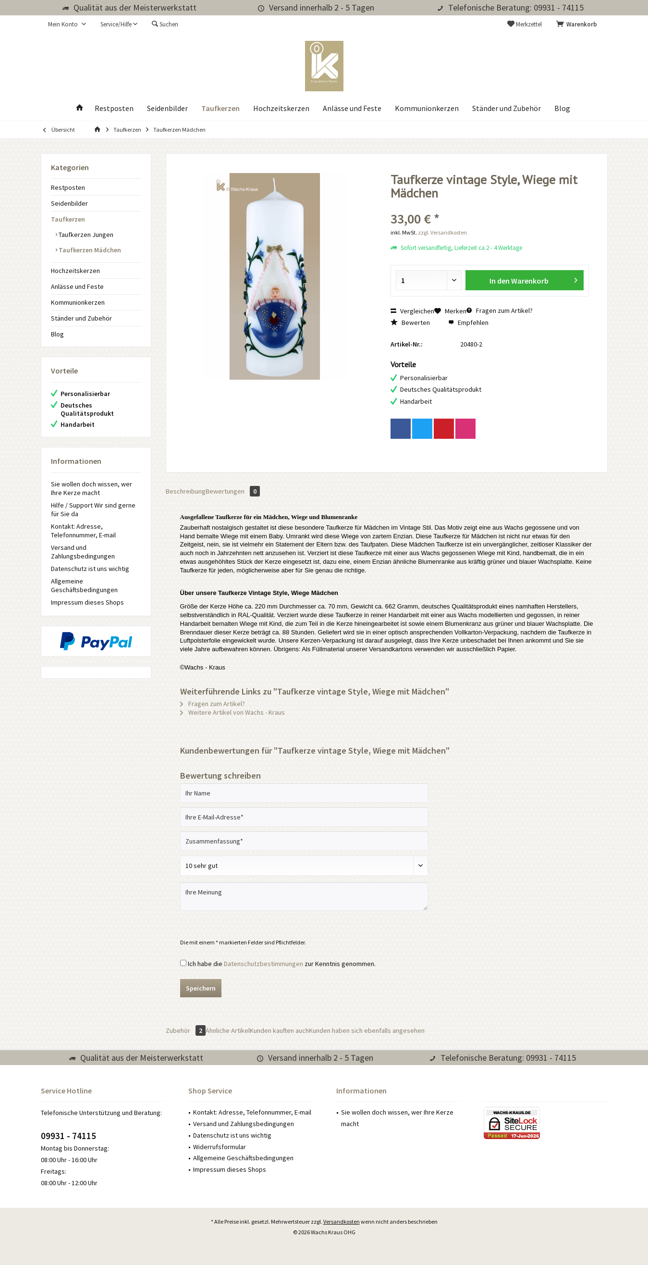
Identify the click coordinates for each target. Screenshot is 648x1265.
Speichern (201, 988)
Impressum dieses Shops (87, 602)
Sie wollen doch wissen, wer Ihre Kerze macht (91, 488)
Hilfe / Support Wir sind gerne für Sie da (93, 509)
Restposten (68, 187)
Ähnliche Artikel (228, 1030)
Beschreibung (186, 491)
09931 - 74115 (68, 1135)
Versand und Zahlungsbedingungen (83, 551)
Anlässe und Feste (77, 286)
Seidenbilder (69, 203)
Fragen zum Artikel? (499, 310)
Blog (57, 334)
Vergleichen (412, 311)
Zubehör (186, 1030)
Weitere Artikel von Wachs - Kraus (232, 712)
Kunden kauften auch (279, 1030)
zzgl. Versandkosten (442, 232)
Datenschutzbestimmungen (263, 963)
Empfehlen (468, 322)
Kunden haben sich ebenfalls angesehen (367, 1030)
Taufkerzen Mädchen (89, 250)
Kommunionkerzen (78, 302)
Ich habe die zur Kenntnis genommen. (282, 963)
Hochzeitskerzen (75, 270)
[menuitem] (578, 24)
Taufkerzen (68, 219)
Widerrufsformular (219, 1146)
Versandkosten (341, 1221)
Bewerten (410, 322)
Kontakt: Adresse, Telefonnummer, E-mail (83, 530)
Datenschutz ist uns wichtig (90, 568)
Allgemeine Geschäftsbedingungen (84, 585)
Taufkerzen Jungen (85, 234)
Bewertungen (233, 491)
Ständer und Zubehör (81, 318)
